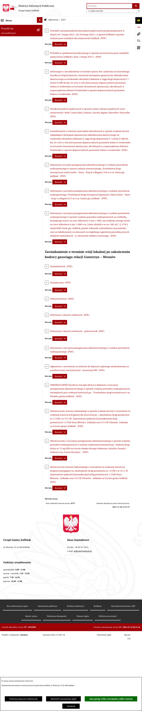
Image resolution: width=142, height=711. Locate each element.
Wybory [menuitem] (5, 568)
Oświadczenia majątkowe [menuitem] (13, 507)
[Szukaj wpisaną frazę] (136, 6)
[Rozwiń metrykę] (59, 44)
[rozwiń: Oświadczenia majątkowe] (40, 507)
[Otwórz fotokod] (138, 47)
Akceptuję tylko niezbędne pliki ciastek (111, 698)
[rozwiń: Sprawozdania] (40, 187)
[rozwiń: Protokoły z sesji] (40, 102)
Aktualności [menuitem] (7, 555)
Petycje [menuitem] (4, 500)
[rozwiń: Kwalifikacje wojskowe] (40, 534)
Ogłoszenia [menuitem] (6, 450)
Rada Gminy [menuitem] (7, 76)
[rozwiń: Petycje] (40, 500)
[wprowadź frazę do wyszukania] (110, 6)
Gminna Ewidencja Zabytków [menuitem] (15, 423)
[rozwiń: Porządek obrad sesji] (40, 85)
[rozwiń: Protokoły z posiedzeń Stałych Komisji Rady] (40, 110)
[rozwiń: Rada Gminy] (40, 59)
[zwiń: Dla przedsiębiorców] (40, 348)
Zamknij (71, 706)
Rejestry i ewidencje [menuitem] (11, 429)
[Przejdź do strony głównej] (28, 8)
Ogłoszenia (53, 19)
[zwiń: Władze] (40, 43)
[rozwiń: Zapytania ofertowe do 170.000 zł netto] (40, 284)
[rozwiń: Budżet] (40, 178)
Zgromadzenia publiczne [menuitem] (13, 521)
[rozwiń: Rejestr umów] (40, 562)
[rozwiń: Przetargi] (40, 276)
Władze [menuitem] (5, 43)
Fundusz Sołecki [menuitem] (9, 514)
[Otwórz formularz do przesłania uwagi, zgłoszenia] (138, 40)
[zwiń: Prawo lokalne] (40, 144)
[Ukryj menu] (40, 20)
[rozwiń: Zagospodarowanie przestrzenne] (40, 212)
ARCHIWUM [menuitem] (7, 34)
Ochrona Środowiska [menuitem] (11, 306)
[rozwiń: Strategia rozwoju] (40, 195)
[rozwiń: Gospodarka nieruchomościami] (40, 203)
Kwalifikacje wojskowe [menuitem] (12, 534)
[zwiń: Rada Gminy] (40, 76)
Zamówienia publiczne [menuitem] (12, 242)
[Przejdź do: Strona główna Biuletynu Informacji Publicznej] (45, 20)
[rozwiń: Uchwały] (40, 161)
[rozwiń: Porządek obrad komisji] (40, 93)
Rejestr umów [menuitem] (8, 562)
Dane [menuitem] (3, 27)
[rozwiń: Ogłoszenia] (40, 314)
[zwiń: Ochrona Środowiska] (40, 306)
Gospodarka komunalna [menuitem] (13, 528)
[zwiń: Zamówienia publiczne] (40, 242)
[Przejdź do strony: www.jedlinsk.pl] (138, 34)
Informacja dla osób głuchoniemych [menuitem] (19, 548)
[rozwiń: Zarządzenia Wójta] (40, 170)
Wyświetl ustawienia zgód (63, 698)
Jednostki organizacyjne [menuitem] (13, 436)
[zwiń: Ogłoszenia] (40, 450)
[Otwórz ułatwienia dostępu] (138, 20)
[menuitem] (21, 51)
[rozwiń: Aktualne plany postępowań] (40, 268)
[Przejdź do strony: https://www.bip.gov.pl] (138, 27)
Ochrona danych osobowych (23, 698)
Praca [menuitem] (4, 541)
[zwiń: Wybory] (40, 568)
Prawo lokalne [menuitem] (8, 145)
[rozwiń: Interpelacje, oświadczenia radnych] (40, 123)
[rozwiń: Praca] (40, 541)
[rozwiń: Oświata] (40, 443)
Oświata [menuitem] (5, 443)
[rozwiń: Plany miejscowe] (40, 225)
